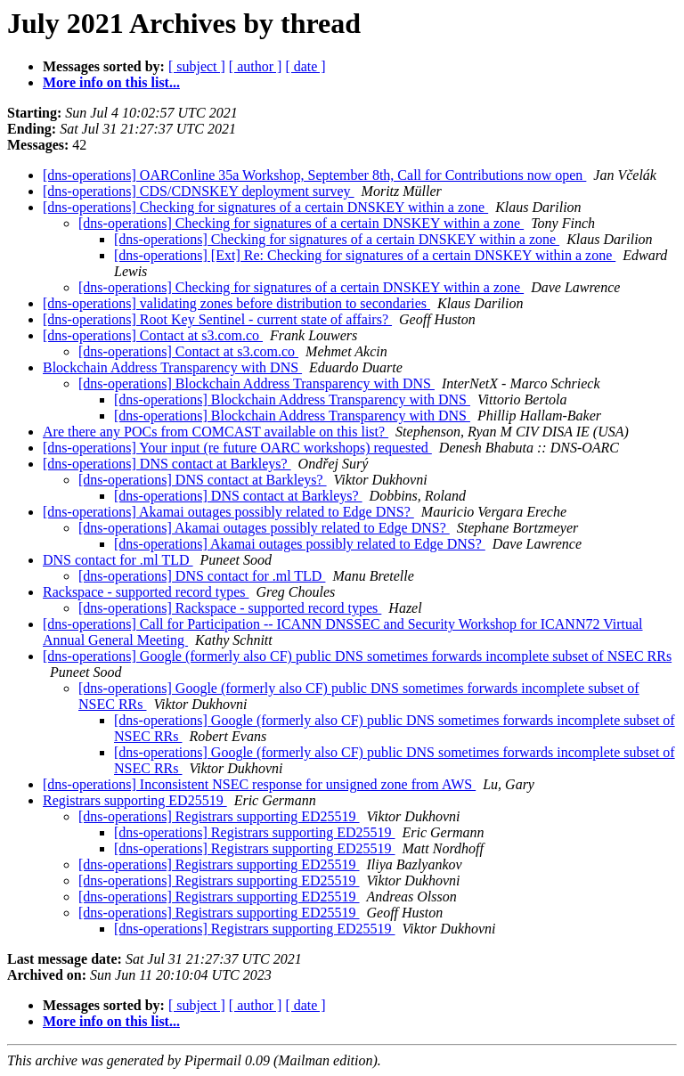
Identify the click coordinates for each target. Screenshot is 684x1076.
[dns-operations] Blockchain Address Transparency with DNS (256, 383)
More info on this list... (111, 82)
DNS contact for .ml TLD (118, 559)
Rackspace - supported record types (145, 591)
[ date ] (305, 66)
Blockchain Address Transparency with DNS (172, 367)
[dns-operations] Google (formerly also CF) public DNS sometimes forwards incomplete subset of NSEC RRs (357, 656)
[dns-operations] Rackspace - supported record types (229, 607)
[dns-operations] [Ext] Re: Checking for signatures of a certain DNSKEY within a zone (364, 255)
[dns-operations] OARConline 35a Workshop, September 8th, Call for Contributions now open (314, 175)
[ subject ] (196, 66)
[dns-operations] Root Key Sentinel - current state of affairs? (217, 319)
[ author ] (255, 66)
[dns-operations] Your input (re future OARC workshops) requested (237, 447)
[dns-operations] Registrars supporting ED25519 (219, 816)
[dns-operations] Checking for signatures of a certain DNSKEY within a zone (265, 207)
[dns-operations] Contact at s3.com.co (153, 335)
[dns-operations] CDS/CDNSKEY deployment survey (198, 191)
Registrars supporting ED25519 (135, 800)
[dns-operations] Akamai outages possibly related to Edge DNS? (228, 511)
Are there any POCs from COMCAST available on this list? (215, 431)
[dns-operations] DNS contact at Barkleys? (167, 463)
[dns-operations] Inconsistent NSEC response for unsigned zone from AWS (259, 784)
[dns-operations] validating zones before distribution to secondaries (236, 303)
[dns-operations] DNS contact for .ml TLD (201, 575)
